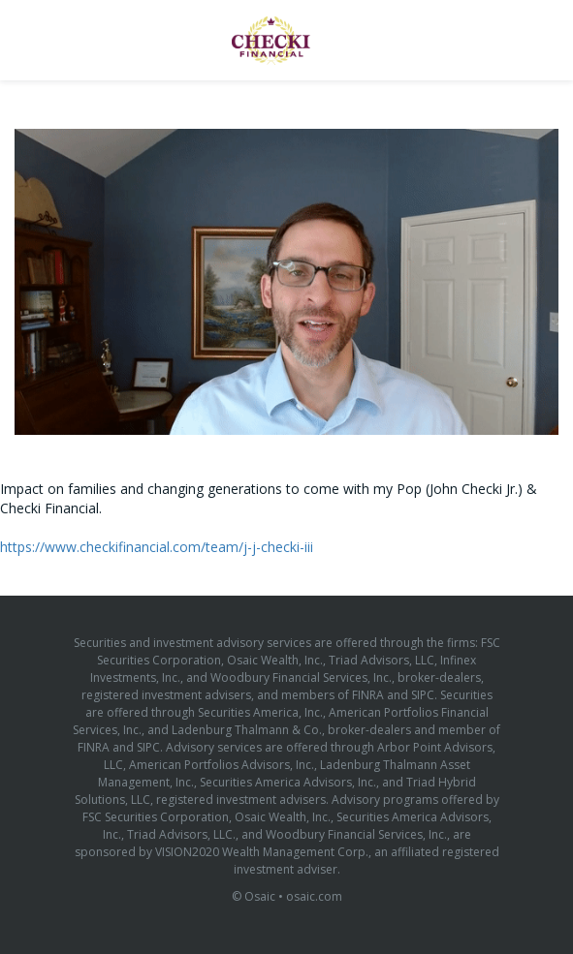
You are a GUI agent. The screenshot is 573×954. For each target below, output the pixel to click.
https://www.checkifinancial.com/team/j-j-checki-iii (156, 547)
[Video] (286, 282)
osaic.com (314, 896)
